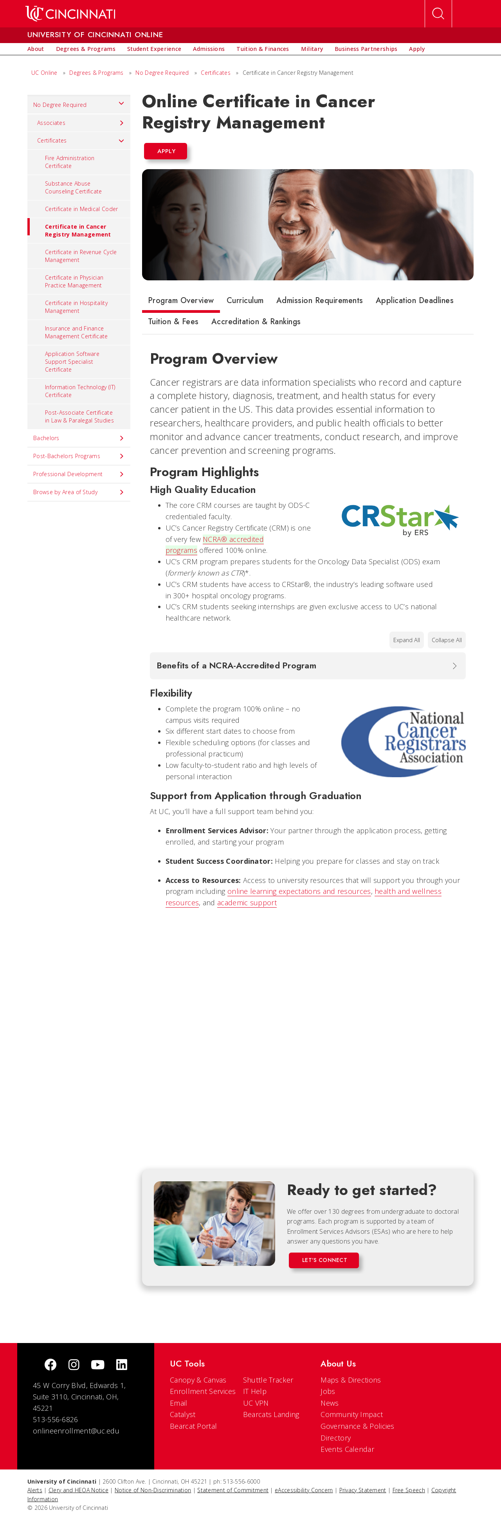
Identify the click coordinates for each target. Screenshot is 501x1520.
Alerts (34, 1490)
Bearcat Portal (193, 1426)
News (330, 1403)
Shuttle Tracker (268, 1380)
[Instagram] (73, 1365)
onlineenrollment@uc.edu (76, 1430)
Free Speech (409, 1490)
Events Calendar (347, 1449)
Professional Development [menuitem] (78, 474)
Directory (336, 1437)
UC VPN (256, 1403)
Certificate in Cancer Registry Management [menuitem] (69, 228)
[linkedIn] (121, 1365)
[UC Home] (70, 13)
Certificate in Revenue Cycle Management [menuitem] (81, 256)
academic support (247, 902)
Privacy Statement (362, 1490)
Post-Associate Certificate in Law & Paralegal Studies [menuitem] (79, 416)
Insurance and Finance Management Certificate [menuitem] (76, 332)
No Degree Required (162, 72)
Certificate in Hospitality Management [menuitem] (76, 306)
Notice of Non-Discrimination (153, 1490)
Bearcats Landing (271, 1414)
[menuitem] (36, 49)
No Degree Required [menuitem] (78, 103)
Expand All (406, 640)
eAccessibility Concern (304, 1490)
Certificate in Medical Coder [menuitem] (81, 209)
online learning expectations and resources (299, 891)
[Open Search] (438, 13)
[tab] (181, 302)
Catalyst (182, 1414)
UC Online (44, 72)
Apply (166, 151)
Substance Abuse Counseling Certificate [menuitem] (73, 187)
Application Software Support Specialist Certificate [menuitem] (72, 361)
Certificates (216, 72)
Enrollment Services (203, 1391)
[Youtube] (98, 1365)
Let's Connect (324, 1260)
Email (178, 1403)
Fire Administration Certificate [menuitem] (70, 162)
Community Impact (352, 1414)
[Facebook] (50, 1365)
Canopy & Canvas (198, 1380)
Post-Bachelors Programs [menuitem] (78, 456)
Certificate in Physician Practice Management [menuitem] (74, 281)
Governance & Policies (357, 1426)
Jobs (328, 1391)
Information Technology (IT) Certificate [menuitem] (80, 391)
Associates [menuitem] (80, 123)
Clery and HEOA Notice (78, 1490)
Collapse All (447, 640)
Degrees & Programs (96, 72)
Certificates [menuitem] (80, 140)
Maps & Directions (351, 1380)
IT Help (255, 1391)
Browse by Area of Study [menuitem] (78, 492)
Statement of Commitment (233, 1490)
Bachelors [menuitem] (78, 438)
